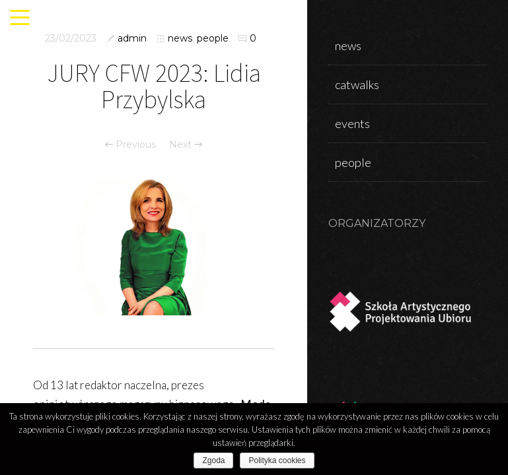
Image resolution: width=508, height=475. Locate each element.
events (352, 123)
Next (185, 144)
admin (132, 38)
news (180, 38)
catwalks (357, 84)
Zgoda (213, 460)
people (213, 38)
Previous (130, 144)
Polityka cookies (276, 460)
